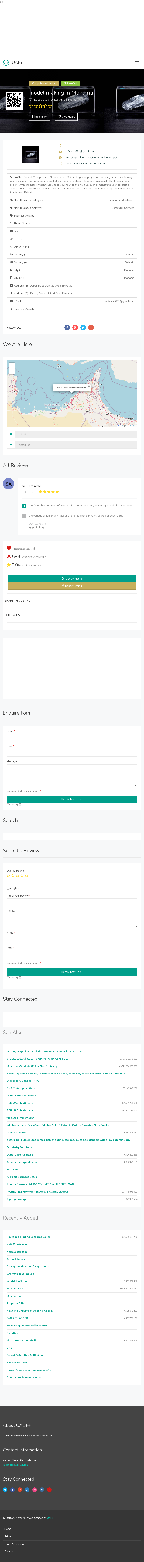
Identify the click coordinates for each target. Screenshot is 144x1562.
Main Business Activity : (72, 208)
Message (13, 761)
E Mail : (72, 301)
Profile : (72, 184)
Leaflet (121, 426)
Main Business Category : (72, 200)
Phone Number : (21, 223)
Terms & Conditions (15, 1544)
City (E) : (72, 270)
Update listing (74, 578)
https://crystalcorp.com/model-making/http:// (91, 157)
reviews (33, 565)
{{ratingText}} (14, 888)
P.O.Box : (17, 239)
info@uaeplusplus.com (16, 1465)
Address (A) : (41, 293)
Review (12, 911)
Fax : (14, 231)
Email (10, 746)
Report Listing (73, 586)
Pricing (8, 1536)
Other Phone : (20, 247)
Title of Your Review (18, 896)
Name (11, 731)
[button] (89, 386)
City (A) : (72, 278)
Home (7, 1529)
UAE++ (51, 1518)
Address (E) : (41, 285)
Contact (9, 1551)
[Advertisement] (72, 30)
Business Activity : (72, 216)
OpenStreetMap (131, 426)
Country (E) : (72, 255)
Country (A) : (72, 262)
